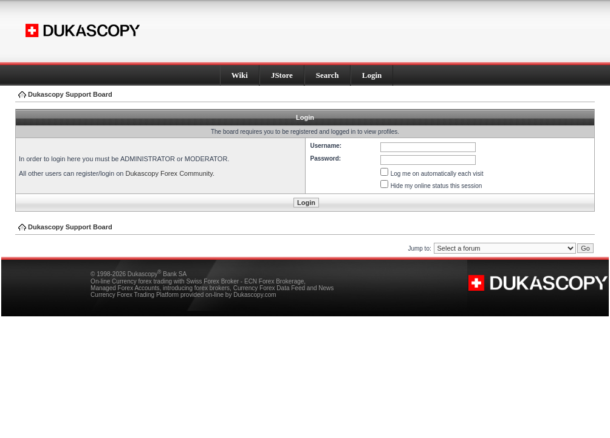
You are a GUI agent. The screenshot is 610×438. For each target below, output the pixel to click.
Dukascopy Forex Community (168, 173)
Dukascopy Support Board (70, 94)
